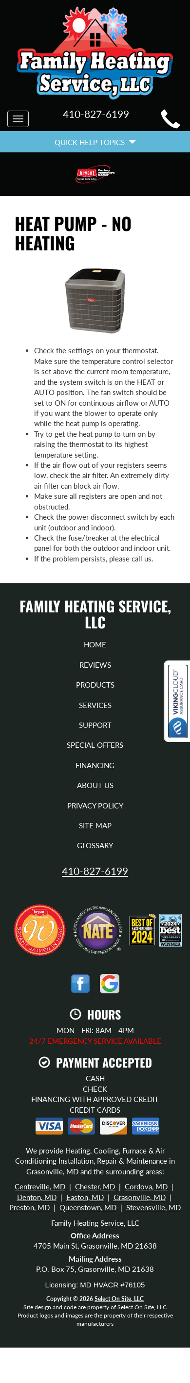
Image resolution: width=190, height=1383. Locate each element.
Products (95, 684)
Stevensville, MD (153, 1207)
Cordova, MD (146, 1186)
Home (95, 644)
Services (95, 705)
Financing (95, 765)
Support (95, 725)
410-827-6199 (95, 871)
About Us (95, 785)
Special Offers (95, 745)
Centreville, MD (40, 1186)
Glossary (95, 845)
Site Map (95, 825)
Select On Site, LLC (119, 1298)
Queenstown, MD (87, 1207)
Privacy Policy (95, 805)
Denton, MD (37, 1197)
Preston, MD (29, 1207)
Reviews (95, 664)
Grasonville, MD (140, 1197)
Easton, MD (85, 1197)
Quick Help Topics (95, 142)
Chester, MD (95, 1186)
